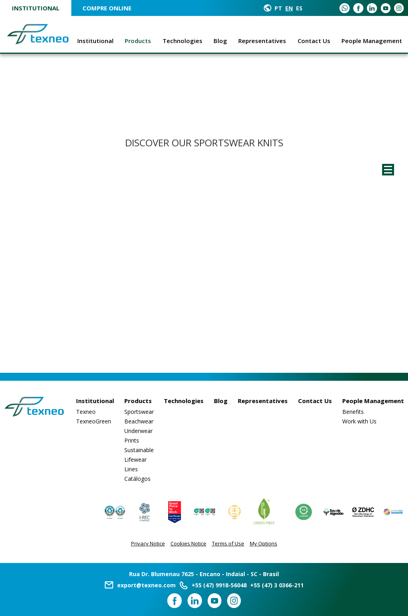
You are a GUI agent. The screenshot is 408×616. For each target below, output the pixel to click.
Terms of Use (228, 543)
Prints (131, 440)
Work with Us (359, 421)
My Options (263, 543)
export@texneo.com (146, 585)
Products (138, 41)
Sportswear (139, 411)
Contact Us (314, 41)
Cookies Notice (188, 543)
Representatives (262, 41)
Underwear (138, 431)
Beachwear (138, 421)
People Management (371, 41)
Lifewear (135, 459)
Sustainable (139, 450)
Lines (131, 469)
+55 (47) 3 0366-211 (277, 585)
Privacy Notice (148, 543)
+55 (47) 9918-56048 (219, 585)
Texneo (86, 411)
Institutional (35, 8)
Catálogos (137, 478)
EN (289, 8)
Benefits (353, 411)
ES (299, 8)
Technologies (182, 41)
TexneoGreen (93, 421)
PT (278, 8)
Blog (220, 41)
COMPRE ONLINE (106, 8)
